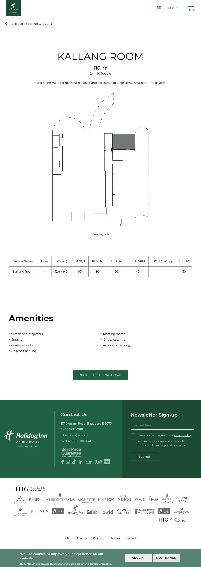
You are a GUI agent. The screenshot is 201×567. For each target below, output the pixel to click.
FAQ (67, 538)
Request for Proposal (100, 375)
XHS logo (107, 462)
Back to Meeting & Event (31, 24)
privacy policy (182, 435)
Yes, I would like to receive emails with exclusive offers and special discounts (162, 443)
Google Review (88, 462)
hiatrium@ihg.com (77, 435)
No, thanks (166, 557)
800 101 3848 (82, 441)
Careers (82, 538)
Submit (144, 456)
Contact (131, 538)
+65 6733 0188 (73, 429)
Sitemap (114, 538)
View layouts (101, 234)
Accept (138, 557)
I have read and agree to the (164, 435)
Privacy (97, 538)
